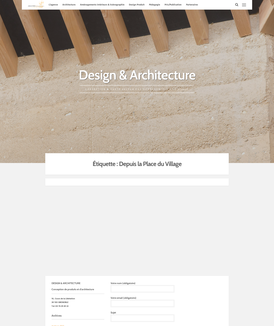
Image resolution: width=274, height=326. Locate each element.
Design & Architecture (137, 75)
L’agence (53, 5)
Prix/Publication (173, 5)
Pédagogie (154, 5)
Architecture (68, 5)
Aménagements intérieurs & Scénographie (102, 5)
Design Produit (137, 5)
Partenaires (192, 5)
